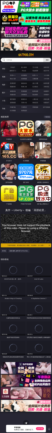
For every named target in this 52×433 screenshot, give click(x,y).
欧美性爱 (46, 83)
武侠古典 (46, 99)
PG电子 (13, 67)
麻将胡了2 (13, 71)
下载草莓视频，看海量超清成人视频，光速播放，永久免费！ (28, 245)
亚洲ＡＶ (13, 75)
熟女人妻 (13, 79)
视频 (3, 77)
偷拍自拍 (24, 83)
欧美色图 (35, 91)
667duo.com (26, 55)
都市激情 (13, 99)
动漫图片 (46, 91)
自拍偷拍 (24, 75)
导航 (3, 108)
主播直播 (35, 79)
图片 (3, 93)
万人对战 (35, 67)
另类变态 (46, 87)
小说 (3, 100)
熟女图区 (35, 95)
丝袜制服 (24, 79)
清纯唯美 (24, 95)
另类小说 (24, 102)
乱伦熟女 (35, 87)
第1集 (4, 251)
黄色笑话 (35, 102)
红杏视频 (13, 110)
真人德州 (24, 67)
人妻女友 (35, 99)
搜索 (47, 60)
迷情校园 (13, 102)
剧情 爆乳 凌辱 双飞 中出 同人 (19, 251)
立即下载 (40, 429)
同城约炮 (13, 107)
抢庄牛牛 (46, 71)
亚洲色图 (24, 91)
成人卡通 (35, 83)
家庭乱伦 (24, 99)
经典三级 (24, 87)
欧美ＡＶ (35, 75)
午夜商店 (24, 107)
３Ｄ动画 (46, 75)
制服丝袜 (13, 87)
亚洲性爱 (13, 83)
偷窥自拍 (13, 91)
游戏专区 (46, 67)
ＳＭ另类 (46, 79)
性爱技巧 (46, 102)
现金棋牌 (35, 71)
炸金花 (24, 71)
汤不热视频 (46, 107)
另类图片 (46, 95)
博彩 (3, 69)
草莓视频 (35, 107)
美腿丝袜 (13, 95)
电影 (3, 85)
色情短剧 (24, 110)
